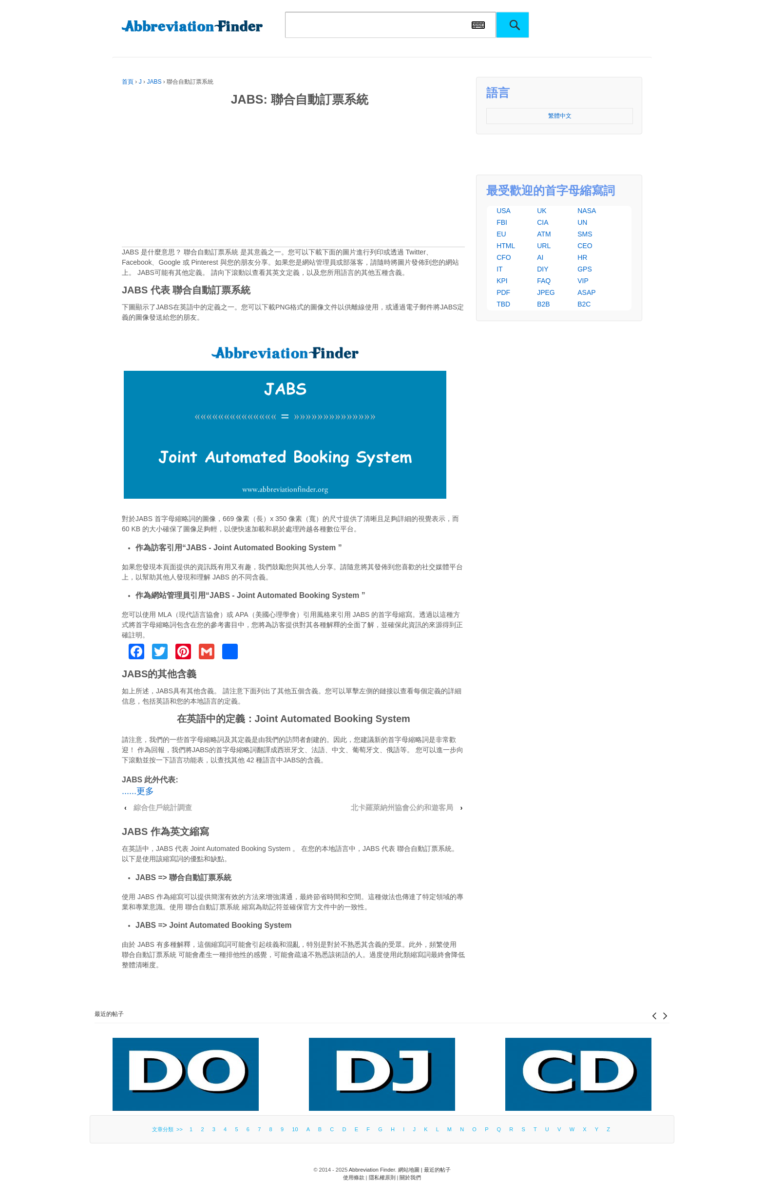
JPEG (546, 292)
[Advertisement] (293, 178)
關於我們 (410, 1177)
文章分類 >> (169, 1129)
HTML (506, 246)
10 (295, 1129)
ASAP (586, 292)
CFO (504, 257)
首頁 (128, 81)
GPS (584, 269)
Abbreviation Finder (372, 1170)
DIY (542, 269)
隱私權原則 (382, 1177)
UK (541, 211)
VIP (583, 281)
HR (582, 257)
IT (499, 269)
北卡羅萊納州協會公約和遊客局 (402, 808)
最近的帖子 (109, 1014)
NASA (586, 211)
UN (582, 222)
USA (504, 211)
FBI (502, 222)
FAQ (544, 281)
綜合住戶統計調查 (163, 808)
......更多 (138, 791)
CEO (584, 246)
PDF (503, 292)
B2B (543, 304)
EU (501, 234)
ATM (544, 234)
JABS (154, 81)
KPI (502, 281)
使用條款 (353, 1177)
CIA (542, 222)
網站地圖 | (411, 1170)
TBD (503, 304)
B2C (584, 304)
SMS (584, 234)
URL (544, 246)
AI (540, 257)
